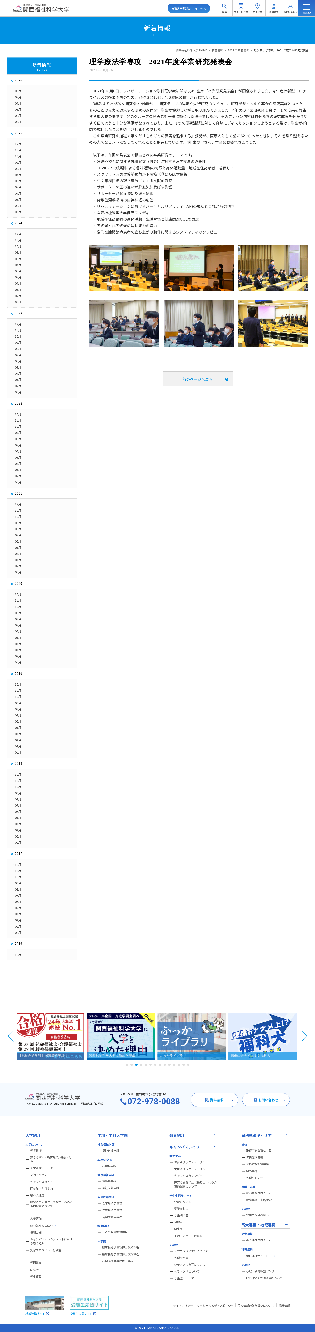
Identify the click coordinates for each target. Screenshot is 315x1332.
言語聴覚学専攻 (112, 1217)
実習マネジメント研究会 (45, 1250)
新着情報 (217, 50)
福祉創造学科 (110, 1150)
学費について (182, 1202)
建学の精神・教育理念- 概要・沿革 (50, 1159)
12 (179, 1065)
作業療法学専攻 (112, 1210)
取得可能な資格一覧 (259, 1150)
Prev (11, 1036)
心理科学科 (109, 1166)
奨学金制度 (181, 1209)
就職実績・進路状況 (259, 1200)
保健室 (178, 1222)
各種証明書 (181, 1258)
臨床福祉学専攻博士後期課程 (120, 1254)
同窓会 (36, 1270)
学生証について (184, 1278)
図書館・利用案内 (41, 1188)
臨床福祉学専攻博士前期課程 (120, 1247)
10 (169, 1065)
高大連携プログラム (259, 1240)
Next (304, 1036)
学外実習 (251, 1171)
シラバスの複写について (189, 1264)
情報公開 (36, 1232)
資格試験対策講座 (257, 1164)
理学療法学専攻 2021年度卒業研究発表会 (281, 50)
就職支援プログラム (259, 1193)
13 (183, 1065)
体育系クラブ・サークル (189, 1162)
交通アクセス (38, 1175)
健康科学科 (109, 1181)
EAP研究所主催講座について (264, 1278)
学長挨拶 (36, 1150)
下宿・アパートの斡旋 (188, 1236)
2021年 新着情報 (238, 50)
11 (174, 1065)
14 (188, 1065)
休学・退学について (187, 1271)
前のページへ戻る (197, 379)
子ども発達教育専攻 (115, 1232)
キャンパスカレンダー (188, 1175)
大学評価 (36, 1218)
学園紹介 (36, 1263)
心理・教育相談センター (261, 1271)
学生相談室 (181, 1215)
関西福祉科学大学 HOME (191, 50)
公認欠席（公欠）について (191, 1251)
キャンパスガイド (41, 1182)
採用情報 (284, 1305)
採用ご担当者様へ (257, 1215)
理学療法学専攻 (112, 1203)
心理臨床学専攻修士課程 (117, 1261)
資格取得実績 (254, 1157)
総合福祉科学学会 (43, 1226)
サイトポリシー (183, 1305)
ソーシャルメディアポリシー (215, 1305)
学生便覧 (36, 1276)
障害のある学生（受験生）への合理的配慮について (51, 1204)
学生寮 (178, 1229)
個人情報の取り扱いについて (256, 1305)
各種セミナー (254, 1178)
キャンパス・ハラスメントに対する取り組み (51, 1241)
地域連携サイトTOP (260, 1256)
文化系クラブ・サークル (189, 1169)
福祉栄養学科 (110, 1188)
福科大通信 (37, 1195)
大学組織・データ (41, 1168)
